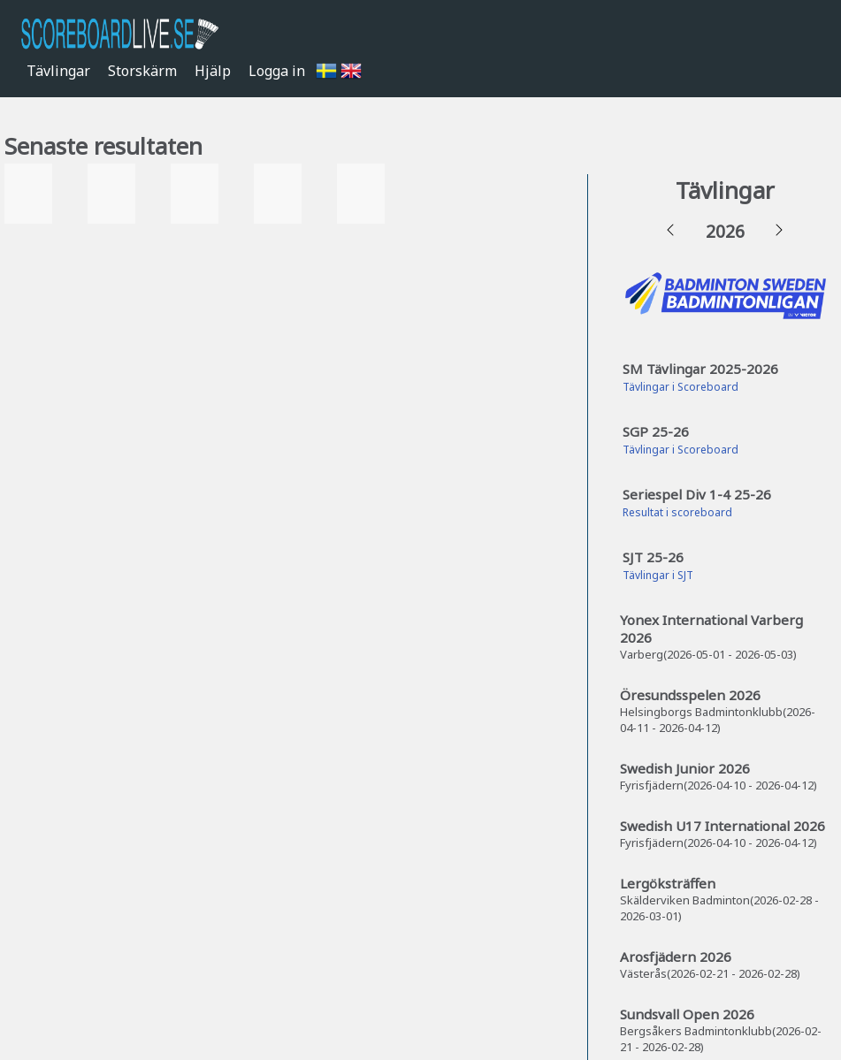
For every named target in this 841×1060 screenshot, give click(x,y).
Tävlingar (58, 70)
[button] (670, 231)
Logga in (276, 70)
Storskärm (142, 70)
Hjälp (213, 70)
